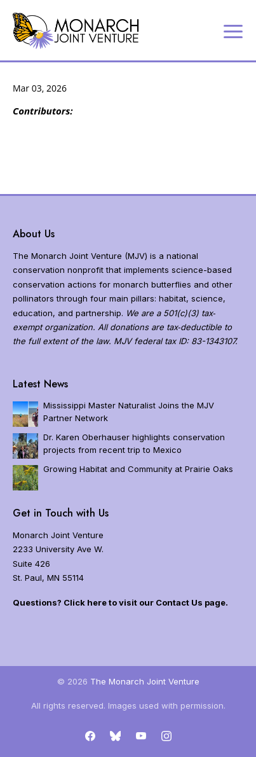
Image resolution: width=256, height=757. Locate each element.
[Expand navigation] (233, 30)
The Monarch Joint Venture (144, 681)
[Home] (76, 31)
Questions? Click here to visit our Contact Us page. (120, 602)
